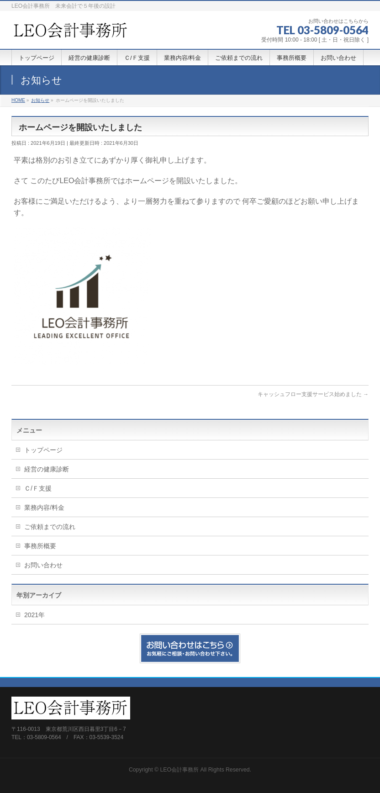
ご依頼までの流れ (49, 526)
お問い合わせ (43, 565)
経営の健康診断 (46, 469)
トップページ (43, 450)
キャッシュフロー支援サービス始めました (313, 394)
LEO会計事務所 (179, 770)
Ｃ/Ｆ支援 (38, 488)
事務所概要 (40, 546)
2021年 (34, 615)
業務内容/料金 (44, 507)
